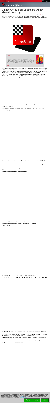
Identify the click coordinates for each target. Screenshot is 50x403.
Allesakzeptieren (44, 400)
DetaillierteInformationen (28, 400)
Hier (22, 396)
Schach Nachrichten (12, 5)
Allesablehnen (36, 400)
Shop (2, 1)
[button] (8, 1)
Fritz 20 (9, 55)
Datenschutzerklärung (23, 397)
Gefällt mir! (40, 14)
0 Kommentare (45, 14)
